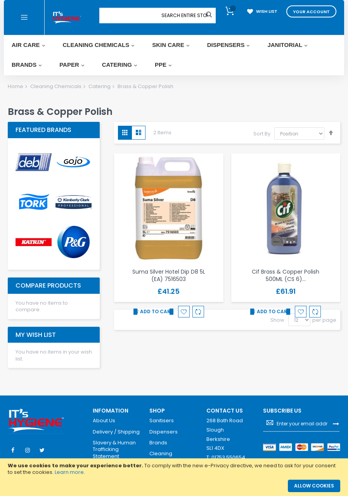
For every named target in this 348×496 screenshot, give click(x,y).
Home (15, 86)
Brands (158, 442)
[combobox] (185, 15)
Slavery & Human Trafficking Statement (114, 449)
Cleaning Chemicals (55, 86)
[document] (174, 469)
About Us (104, 420)
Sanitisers (161, 420)
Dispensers (163, 431)
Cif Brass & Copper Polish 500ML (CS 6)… (285, 275)
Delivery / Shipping (116, 431)
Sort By (261, 133)
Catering (99, 86)
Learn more (69, 472)
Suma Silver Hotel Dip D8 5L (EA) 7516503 (168, 275)
